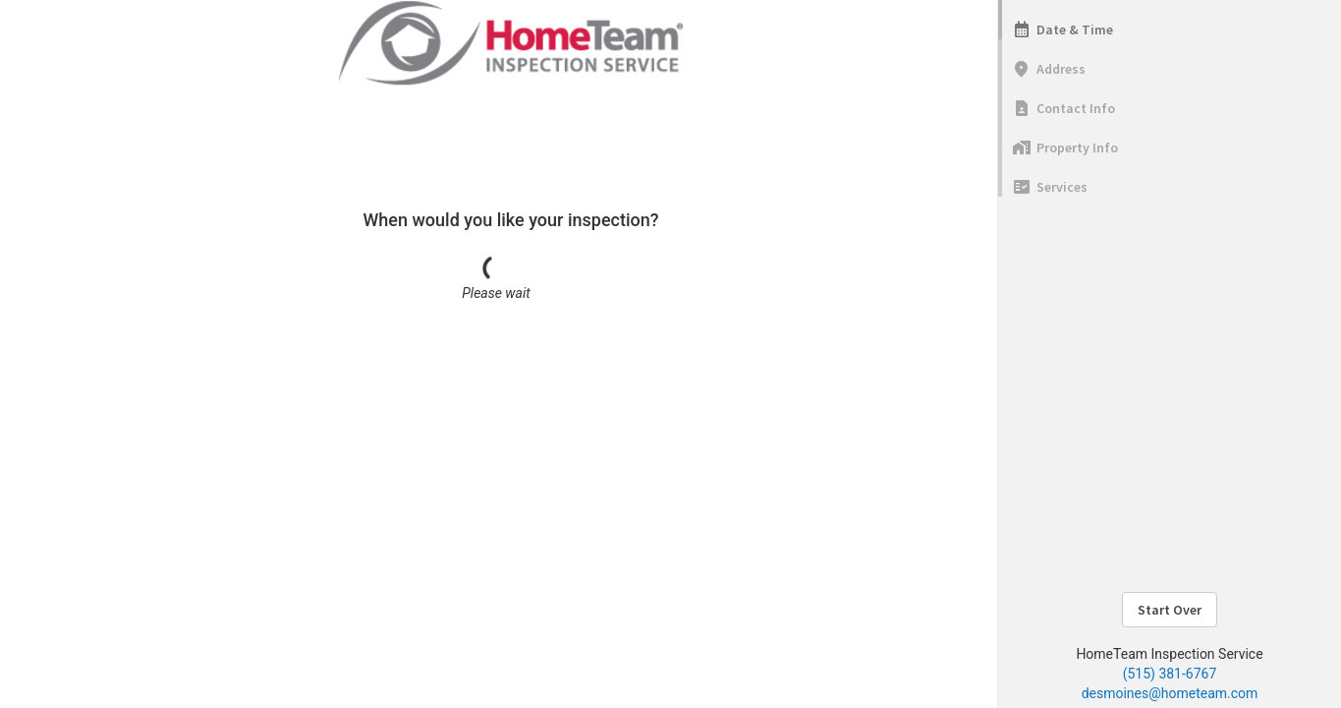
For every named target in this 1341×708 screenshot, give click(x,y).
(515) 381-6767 (1170, 673)
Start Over (1169, 610)
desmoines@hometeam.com (1170, 693)
